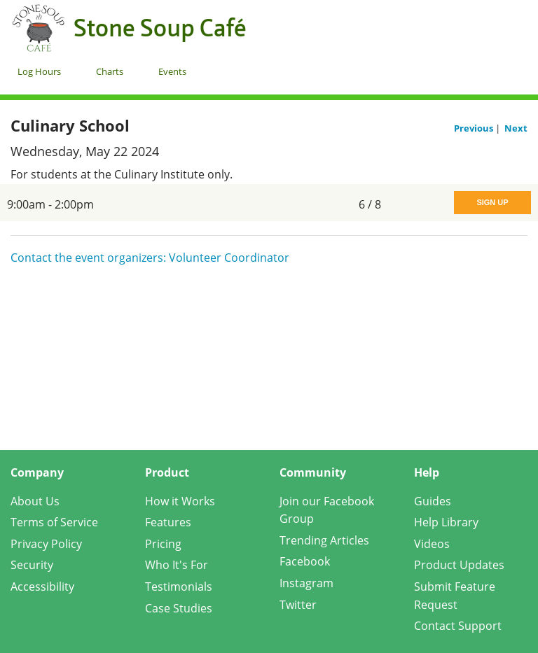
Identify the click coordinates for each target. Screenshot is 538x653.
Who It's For (176, 565)
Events (172, 71)
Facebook (305, 561)
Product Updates (459, 565)
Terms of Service (54, 522)
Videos (432, 544)
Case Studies (178, 608)
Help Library (446, 522)
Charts (109, 71)
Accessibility (42, 586)
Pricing (163, 544)
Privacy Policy (46, 544)
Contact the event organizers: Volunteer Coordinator (150, 257)
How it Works (180, 501)
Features (168, 522)
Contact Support (458, 625)
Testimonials (178, 586)
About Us (35, 501)
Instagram (306, 583)
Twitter (298, 604)
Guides (432, 501)
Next (515, 128)
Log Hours (39, 71)
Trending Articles (324, 540)
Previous (474, 128)
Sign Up (492, 202)
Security (32, 565)
